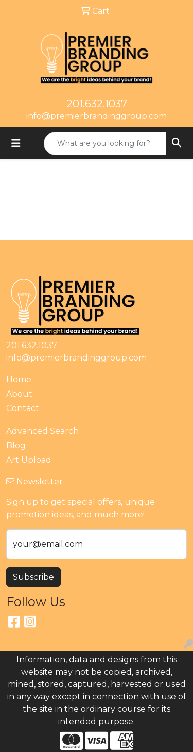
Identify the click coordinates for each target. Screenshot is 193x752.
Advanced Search (42, 431)
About (19, 394)
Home (18, 379)
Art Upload (28, 460)
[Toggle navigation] (16, 143)
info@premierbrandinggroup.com (96, 116)
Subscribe (33, 577)
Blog (16, 445)
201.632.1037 (96, 103)
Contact (22, 408)
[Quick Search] (105, 143)
